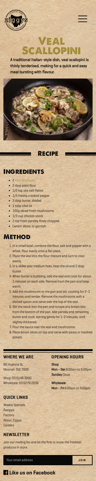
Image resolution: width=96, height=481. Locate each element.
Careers (8, 425)
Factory (8, 415)
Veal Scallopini (25, 180)
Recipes (8, 410)
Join (82, 460)
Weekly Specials (14, 405)
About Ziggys (12, 420)
